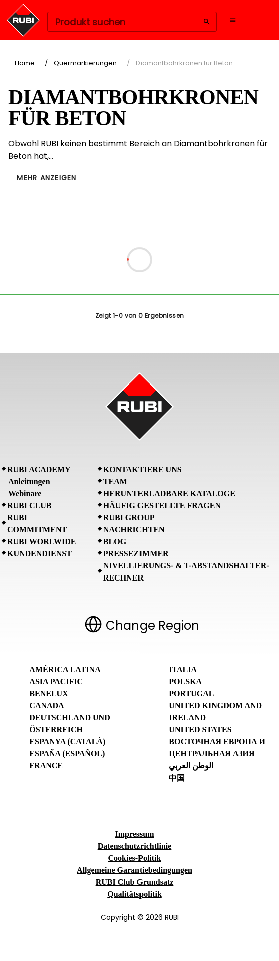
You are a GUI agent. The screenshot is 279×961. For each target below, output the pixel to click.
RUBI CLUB (29, 505)
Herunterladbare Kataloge (169, 493)
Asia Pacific (56, 681)
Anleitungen (29, 481)
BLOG (114, 541)
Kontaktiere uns (142, 469)
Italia (183, 669)
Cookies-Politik (134, 858)
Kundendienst (39, 553)
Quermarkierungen (85, 63)
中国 (177, 778)
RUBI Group (129, 517)
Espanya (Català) (67, 741)
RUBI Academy (39, 469)
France (46, 765)
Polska (185, 681)
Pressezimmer (136, 553)
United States (200, 729)
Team (115, 481)
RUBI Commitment (37, 523)
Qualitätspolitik (134, 894)
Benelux (48, 693)
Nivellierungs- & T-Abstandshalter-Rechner (186, 571)
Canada (46, 705)
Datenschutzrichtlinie (135, 846)
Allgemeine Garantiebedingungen (134, 870)
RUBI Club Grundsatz (135, 882)
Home (25, 63)
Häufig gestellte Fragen (162, 505)
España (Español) (67, 753)
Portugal (191, 693)
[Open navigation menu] (233, 20)
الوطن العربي (191, 765)
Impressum (134, 834)
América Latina (64, 669)
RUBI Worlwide (41, 541)
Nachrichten (134, 529)
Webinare (24, 493)
